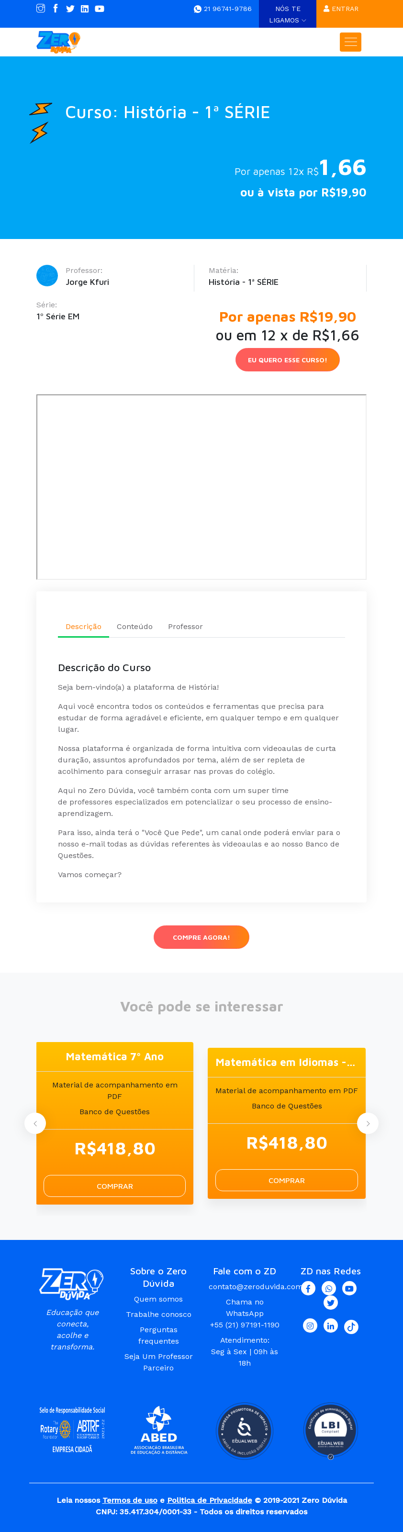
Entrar (341, 8)
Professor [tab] (185, 626)
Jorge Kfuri (87, 282)
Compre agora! (201, 937)
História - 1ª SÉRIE (244, 282)
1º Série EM (57, 316)
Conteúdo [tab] (135, 626)
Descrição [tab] (83, 626)
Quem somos (158, 1299)
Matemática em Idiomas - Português (286, 1062)
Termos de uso (129, 1500)
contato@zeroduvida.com (256, 1286)
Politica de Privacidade (209, 1500)
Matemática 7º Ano (115, 1056)
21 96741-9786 (223, 8)
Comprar (115, 1186)
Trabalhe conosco (158, 1314)
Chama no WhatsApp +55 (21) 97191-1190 (245, 1313)
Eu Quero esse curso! (287, 360)
